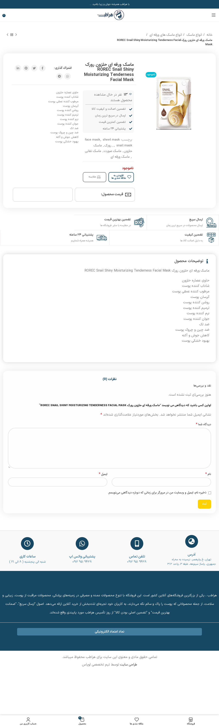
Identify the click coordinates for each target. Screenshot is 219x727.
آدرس (191, 554)
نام (208, 474)
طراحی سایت (128, 664)
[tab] (110, 379)
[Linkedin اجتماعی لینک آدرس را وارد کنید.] (18, 68)
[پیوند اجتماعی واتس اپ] (67, 76)
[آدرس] (191, 541)
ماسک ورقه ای (120, 157)
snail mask (124, 145)
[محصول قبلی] (16, 35)
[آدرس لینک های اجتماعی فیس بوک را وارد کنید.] (42, 68)
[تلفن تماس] (136, 543)
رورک (107, 145)
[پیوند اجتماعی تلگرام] (59, 76)
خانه (209, 35)
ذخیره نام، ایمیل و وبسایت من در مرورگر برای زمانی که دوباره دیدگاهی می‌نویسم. (157, 492)
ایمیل (103, 474)
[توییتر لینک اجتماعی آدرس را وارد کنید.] (34, 68)
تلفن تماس (137, 556)
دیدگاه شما (203, 424)
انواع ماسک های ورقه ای (165, 35)
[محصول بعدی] (7, 35)
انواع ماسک (194, 35)
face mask (92, 140)
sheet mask (111, 140)
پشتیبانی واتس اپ (82, 556)
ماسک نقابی (93, 151)
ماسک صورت (112, 151)
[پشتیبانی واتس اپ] (82, 543)
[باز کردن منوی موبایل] (213, 15)
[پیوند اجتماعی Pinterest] (26, 68)
